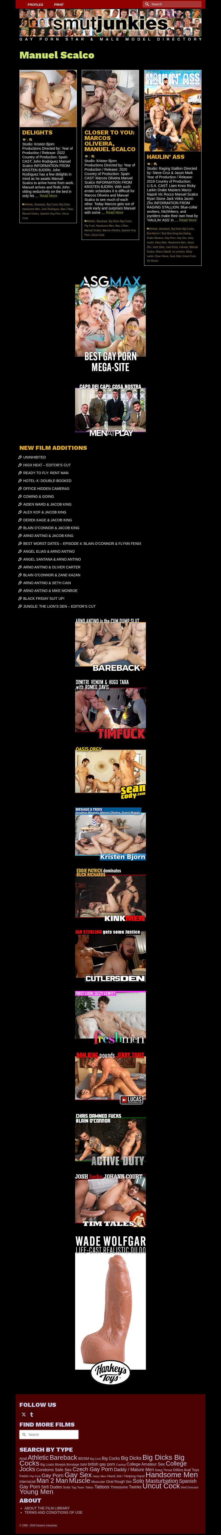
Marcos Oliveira (111, 230)
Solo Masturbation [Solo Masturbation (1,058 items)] (155, 1481)
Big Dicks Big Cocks (120, 221)
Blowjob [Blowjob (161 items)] (60, 1464)
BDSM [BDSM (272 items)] (83, 1458)
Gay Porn (170, 238)
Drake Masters (155, 238)
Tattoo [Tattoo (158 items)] (89, 1487)
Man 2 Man (67, 209)
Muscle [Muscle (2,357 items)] (79, 1480)
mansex (183, 247)
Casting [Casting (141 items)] (121, 1464)
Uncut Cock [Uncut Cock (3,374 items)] (161, 1486)
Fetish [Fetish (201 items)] (24, 1476)
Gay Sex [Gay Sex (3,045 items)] (78, 1475)
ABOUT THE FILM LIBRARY (47, 1508)
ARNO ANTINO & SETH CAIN (47, 583)
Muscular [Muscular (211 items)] (98, 1482)
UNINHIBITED (34, 457)
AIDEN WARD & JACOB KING (47, 504)
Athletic (29, 204)
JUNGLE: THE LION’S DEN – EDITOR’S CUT (59, 606)
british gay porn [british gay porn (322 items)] (101, 1464)
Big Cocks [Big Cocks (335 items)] (111, 1458)
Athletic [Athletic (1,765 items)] (38, 1457)
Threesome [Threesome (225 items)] (119, 1487)
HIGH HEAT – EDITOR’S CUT (47, 465)
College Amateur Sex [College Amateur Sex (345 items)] (146, 1464)
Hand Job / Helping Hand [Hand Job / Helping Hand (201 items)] (125, 1476)
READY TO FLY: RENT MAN (46, 473)
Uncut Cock (97, 235)
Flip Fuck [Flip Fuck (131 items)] (35, 1476)
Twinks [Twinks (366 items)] (135, 1487)
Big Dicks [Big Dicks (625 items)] (131, 1458)
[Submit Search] (146, 4)
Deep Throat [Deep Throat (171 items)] (163, 1470)
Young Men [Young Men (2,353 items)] (36, 1491)
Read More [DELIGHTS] (48, 196)
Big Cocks (52, 204)
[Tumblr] (31, 1414)
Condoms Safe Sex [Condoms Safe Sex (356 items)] (54, 1469)
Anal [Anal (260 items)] (23, 1458)
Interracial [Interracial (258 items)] (27, 1482)
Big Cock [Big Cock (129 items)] (95, 1458)
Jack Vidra (159, 247)
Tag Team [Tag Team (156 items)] (78, 1487)
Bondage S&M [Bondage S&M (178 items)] (77, 1464)
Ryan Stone (161, 256)
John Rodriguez (50, 209)
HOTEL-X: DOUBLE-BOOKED (47, 481)
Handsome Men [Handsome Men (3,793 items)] (172, 1474)
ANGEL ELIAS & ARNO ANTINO (49, 551)
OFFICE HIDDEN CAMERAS (46, 489)
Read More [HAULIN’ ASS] (187, 220)
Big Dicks (64, 204)
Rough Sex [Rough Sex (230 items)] (122, 1482)
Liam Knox (172, 247)
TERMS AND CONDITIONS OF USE (53, 1512)
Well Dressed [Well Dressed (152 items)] (189, 1487)
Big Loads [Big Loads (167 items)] (47, 1464)
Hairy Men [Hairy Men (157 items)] (99, 1476)
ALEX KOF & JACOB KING (44, 512)
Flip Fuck (89, 225)
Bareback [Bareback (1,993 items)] (63, 1457)
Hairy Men (161, 242)
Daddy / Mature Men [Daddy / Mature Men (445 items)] (134, 1469)
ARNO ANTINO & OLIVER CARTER (51, 567)
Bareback (39, 204)
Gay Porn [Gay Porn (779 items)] (52, 1475)
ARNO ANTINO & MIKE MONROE (50, 591)
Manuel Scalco (30, 213)
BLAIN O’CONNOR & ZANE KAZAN (51, 575)
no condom (178, 251)
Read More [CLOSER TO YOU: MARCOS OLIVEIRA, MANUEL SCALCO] (114, 212)
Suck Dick (175, 256)
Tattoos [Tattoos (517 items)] (102, 1486)
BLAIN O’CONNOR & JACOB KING (51, 528)
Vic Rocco (152, 260)
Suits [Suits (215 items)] (67, 1487)
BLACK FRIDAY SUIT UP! (43, 599)
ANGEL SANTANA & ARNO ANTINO (52, 559)
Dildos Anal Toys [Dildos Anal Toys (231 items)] (186, 1470)
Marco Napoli (163, 251)
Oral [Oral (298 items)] (110, 1481)
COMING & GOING (38, 496)
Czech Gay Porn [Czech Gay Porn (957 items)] (93, 1469)
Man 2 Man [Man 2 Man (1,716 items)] (52, 1480)
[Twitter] (23, 1414)
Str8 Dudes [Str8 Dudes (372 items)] (51, 1487)
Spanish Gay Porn (50, 213)
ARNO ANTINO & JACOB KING (48, 536)
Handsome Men (31, 209)
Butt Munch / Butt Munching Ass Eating (169, 233)
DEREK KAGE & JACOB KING (47, 520)
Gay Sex (181, 238)
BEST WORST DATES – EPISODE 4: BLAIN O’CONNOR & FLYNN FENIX (82, 544)
